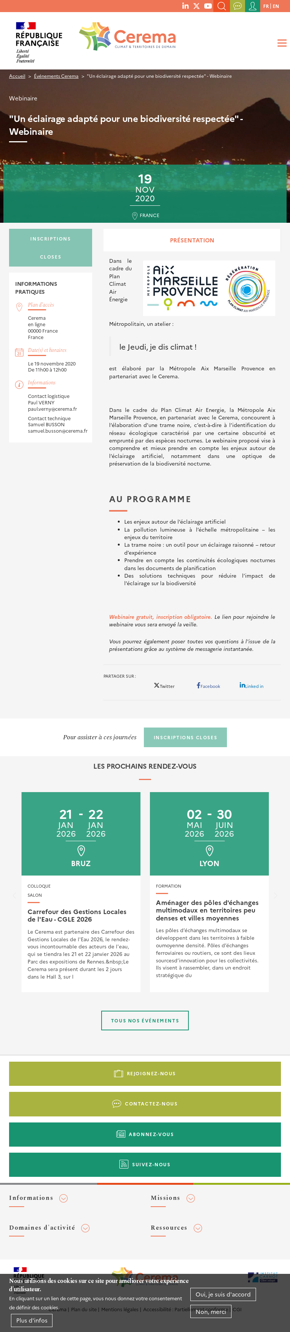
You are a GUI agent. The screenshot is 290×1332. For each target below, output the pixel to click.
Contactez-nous (151, 1103)
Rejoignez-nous (151, 1073)
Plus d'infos (32, 1320)
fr (266, 6)
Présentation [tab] (192, 240)
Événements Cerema (56, 75)
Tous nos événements (145, 1020)
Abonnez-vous (151, 1134)
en (276, 6)
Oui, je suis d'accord (223, 1294)
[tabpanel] (192, 454)
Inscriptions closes (50, 247)
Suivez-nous (151, 1164)
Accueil (17, 75)
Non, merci (211, 1311)
